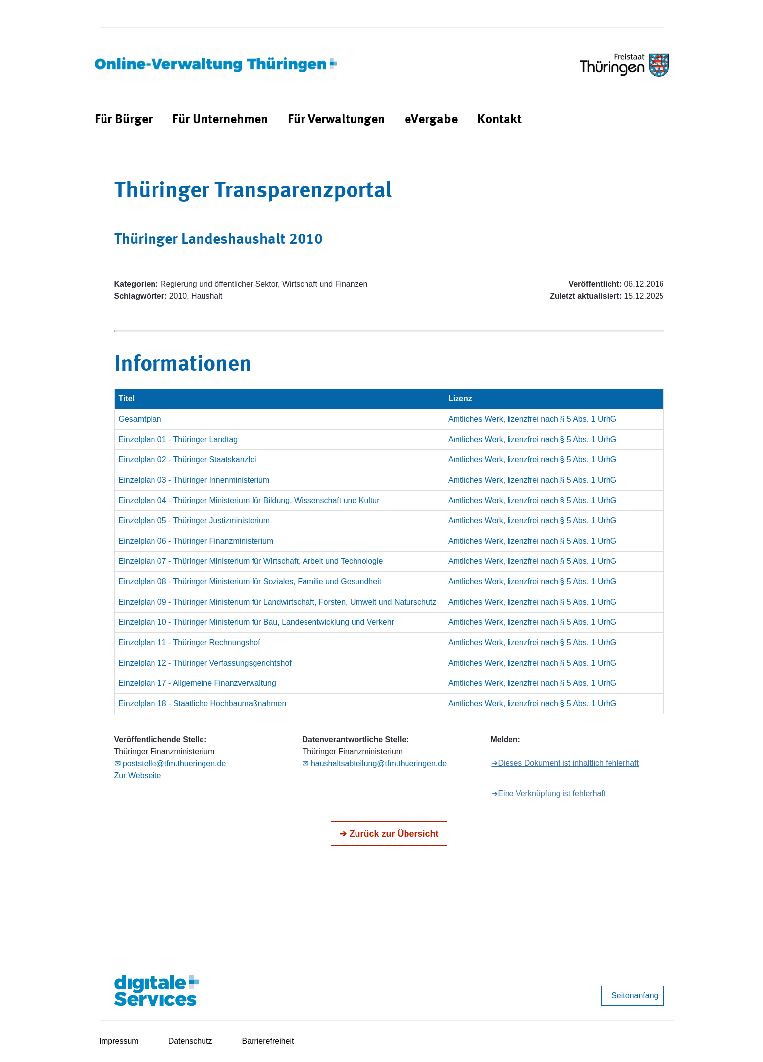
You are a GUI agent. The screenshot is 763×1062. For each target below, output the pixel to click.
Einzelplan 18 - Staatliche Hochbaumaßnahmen (203, 703)
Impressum (119, 1041)
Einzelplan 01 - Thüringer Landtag (178, 439)
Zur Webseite (137, 775)
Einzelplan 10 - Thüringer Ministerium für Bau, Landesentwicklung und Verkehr (256, 622)
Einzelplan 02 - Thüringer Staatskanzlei (187, 459)
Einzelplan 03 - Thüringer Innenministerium (194, 480)
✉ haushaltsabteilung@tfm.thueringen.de (374, 763)
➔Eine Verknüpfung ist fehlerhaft (548, 793)
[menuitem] (124, 120)
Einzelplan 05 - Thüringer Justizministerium (194, 520)
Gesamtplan (140, 419)
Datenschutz (190, 1041)
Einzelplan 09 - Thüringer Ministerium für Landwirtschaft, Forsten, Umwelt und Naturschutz (278, 602)
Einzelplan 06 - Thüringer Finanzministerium (196, 541)
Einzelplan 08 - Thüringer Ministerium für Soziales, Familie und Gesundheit (250, 581)
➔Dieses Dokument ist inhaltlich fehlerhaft (565, 763)
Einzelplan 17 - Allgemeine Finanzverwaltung (197, 683)
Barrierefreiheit (268, 1041)
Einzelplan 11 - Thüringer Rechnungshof (189, 642)
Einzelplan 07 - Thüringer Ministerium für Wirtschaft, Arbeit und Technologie (251, 561)
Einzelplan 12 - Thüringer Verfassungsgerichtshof (205, 663)
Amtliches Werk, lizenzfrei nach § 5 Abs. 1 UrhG (532, 419)
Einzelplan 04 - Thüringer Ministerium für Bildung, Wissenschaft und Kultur (249, 500)
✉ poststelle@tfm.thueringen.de (170, 763)
